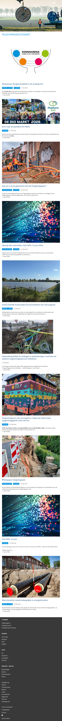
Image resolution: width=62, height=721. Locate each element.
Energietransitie (6, 625)
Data (3, 650)
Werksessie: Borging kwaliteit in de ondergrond (22, 84)
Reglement (5, 697)
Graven (4, 633)
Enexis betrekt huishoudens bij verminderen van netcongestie (28, 304)
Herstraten (5, 637)
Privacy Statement (7, 707)
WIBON (4, 644)
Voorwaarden (6, 694)
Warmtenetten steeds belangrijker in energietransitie (25, 600)
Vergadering (5, 682)
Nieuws (4, 685)
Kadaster (4, 639)
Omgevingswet (7, 190)
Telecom (4, 660)
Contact (4, 712)
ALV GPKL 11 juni (9, 539)
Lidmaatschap (6, 687)
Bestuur (4, 689)
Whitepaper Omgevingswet (13, 480)
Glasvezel (4, 655)
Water (3, 677)
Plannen (17, 88)
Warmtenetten (6, 674)
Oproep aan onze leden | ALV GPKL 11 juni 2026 (22, 245)
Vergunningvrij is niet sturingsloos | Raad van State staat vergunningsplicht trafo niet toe (26, 419)
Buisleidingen (5, 669)
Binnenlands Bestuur (19, 487)
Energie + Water (7, 88)
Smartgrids (5, 658)
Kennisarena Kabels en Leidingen (30, 91)
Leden (3, 692)
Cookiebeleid (5, 710)
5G (2, 653)
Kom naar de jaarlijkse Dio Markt (16, 126)
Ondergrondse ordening (9, 628)
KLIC (3, 642)
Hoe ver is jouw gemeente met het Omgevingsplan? (24, 186)
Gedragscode (6, 701)
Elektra (4, 672)
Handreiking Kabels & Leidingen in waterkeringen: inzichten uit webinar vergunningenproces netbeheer (29, 357)
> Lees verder (6, 95)
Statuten (4, 699)
